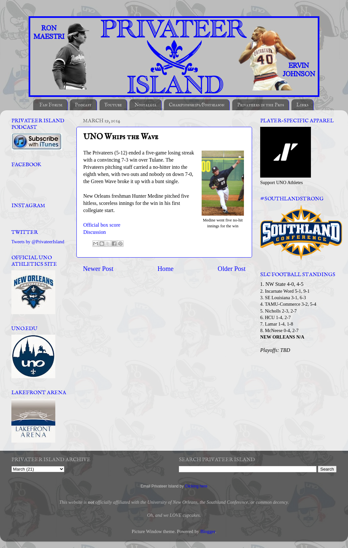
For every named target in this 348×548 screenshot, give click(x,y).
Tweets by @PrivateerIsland (37, 241)
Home (165, 268)
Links (302, 105)
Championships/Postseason (196, 105)
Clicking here (196, 486)
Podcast (83, 105)
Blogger (207, 531)
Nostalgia (145, 105)
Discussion (94, 232)
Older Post (232, 268)
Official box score (101, 225)
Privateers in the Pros (260, 105)
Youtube (113, 105)
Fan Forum (50, 105)
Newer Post (98, 268)
